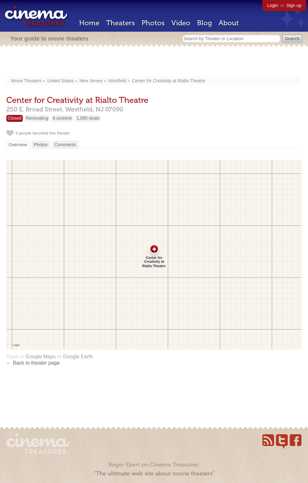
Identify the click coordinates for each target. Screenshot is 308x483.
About (229, 23)
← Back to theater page (33, 363)
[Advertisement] (154, 62)
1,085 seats (87, 118)
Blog (204, 23)
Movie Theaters (26, 80)
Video (180, 23)
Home (89, 23)
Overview (18, 144)
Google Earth (78, 356)
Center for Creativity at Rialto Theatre (169, 80)
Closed (15, 118)
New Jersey (91, 80)
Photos (153, 23)
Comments (65, 144)
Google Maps (40, 356)
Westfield (117, 80)
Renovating (37, 118)
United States (60, 80)
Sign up (293, 5)
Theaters (120, 23)
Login (272, 5)
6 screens (62, 118)
